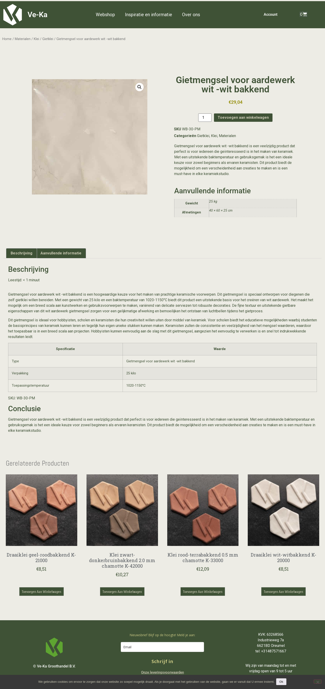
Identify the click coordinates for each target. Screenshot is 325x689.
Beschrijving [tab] (21, 253)
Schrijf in (162, 661)
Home (7, 39)
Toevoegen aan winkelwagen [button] (41, 591)
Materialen (23, 39)
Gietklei (47, 39)
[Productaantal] (205, 117)
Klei (36, 39)
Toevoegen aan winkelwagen (243, 117)
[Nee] (318, 682)
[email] (162, 647)
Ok (282, 681)
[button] (108, 14)
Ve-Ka (37, 14)
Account (270, 14)
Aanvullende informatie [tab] (60, 253)
